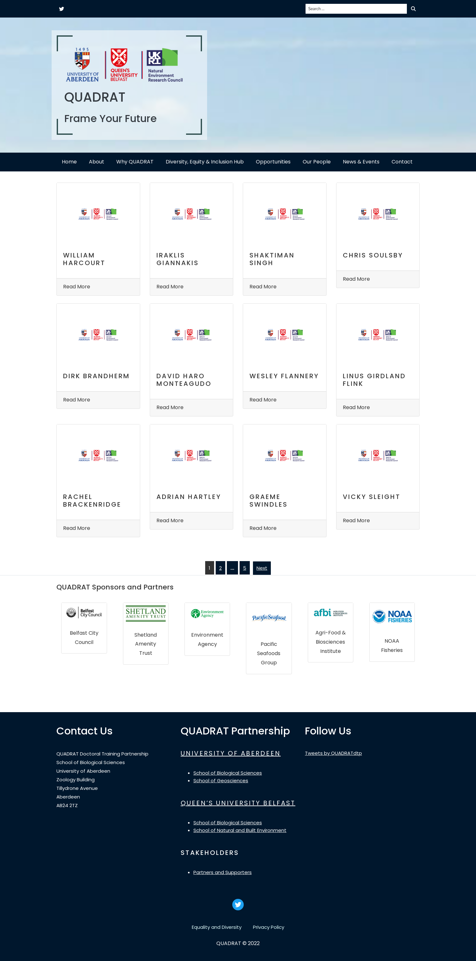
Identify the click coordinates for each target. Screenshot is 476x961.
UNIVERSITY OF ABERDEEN (231, 753)
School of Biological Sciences (227, 773)
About (96, 161)
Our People (317, 161)
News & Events (361, 161)
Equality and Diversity (217, 927)
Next (261, 568)
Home (69, 161)
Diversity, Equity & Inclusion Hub (205, 161)
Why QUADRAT (135, 161)
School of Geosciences (220, 780)
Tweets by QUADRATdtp (333, 753)
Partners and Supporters (222, 872)
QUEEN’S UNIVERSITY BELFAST (238, 802)
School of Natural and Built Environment (239, 830)
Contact (402, 161)
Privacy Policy (268, 927)
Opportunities (273, 161)
